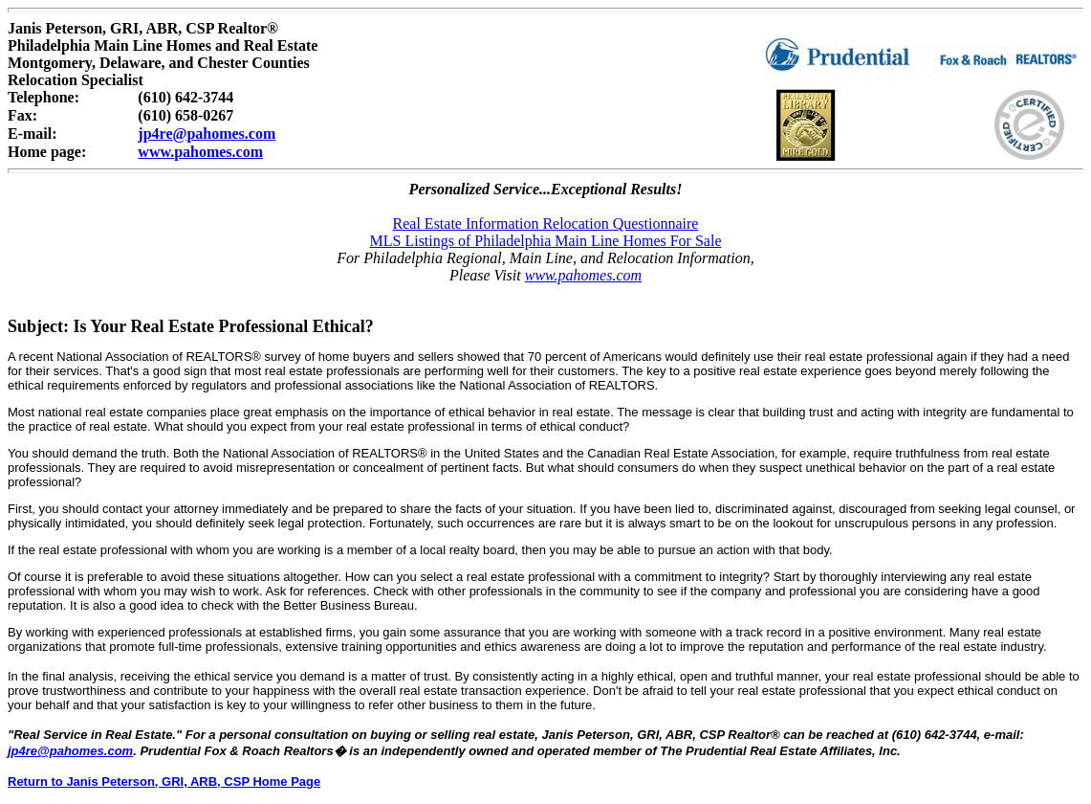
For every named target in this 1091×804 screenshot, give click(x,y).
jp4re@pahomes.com (206, 133)
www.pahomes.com (200, 152)
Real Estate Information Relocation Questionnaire (546, 223)
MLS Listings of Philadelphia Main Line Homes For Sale (546, 241)
